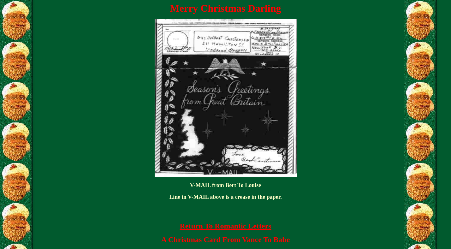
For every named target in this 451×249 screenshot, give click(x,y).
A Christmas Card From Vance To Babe (225, 239)
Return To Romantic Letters (225, 226)
